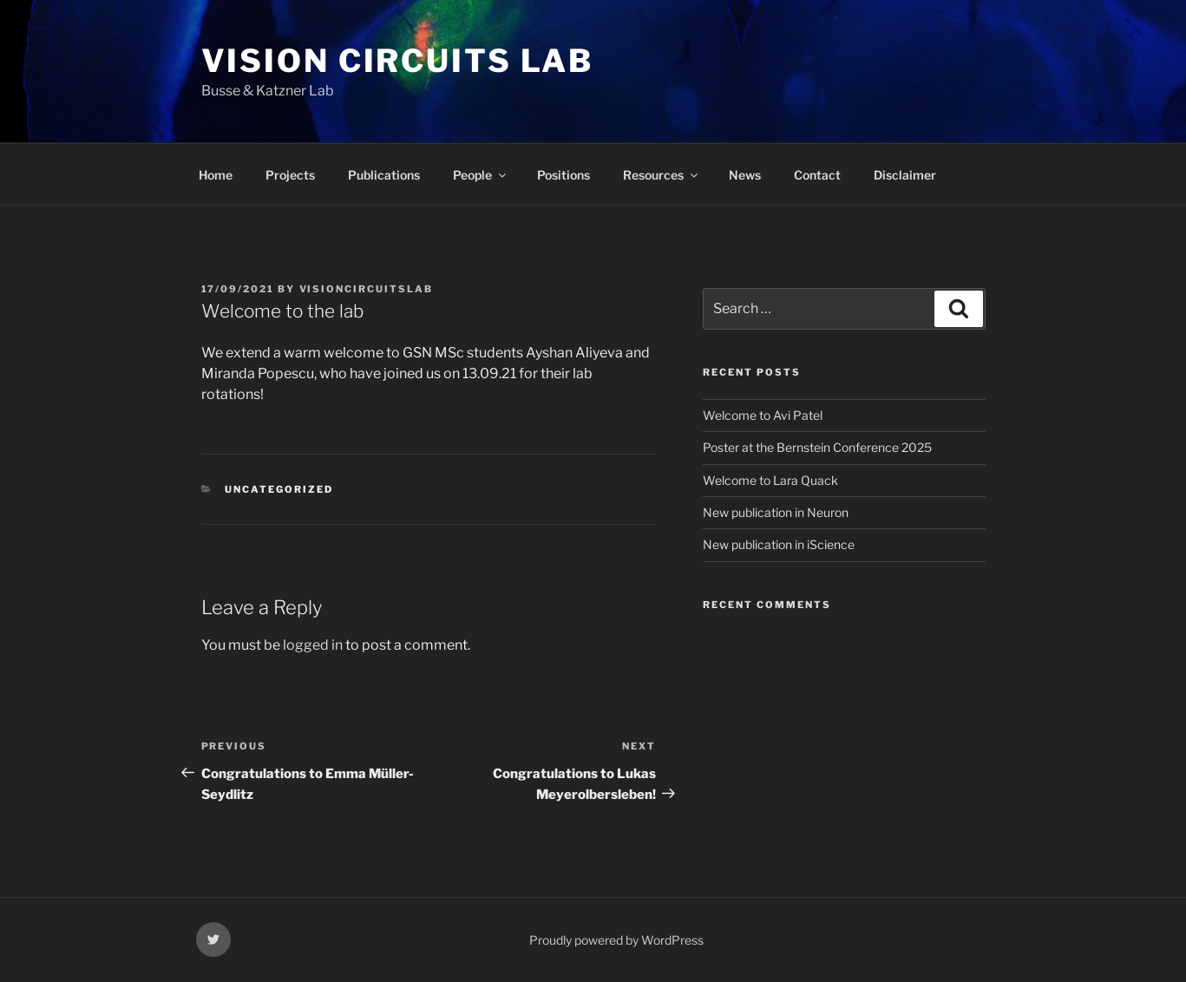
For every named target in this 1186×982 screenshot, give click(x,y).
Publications (384, 174)
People (480, 174)
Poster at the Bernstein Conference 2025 (817, 447)
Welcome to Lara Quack (770, 480)
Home (216, 174)
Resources (661, 174)
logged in (313, 645)
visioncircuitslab (366, 289)
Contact (817, 174)
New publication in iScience (779, 544)
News (745, 174)
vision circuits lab (397, 61)
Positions (563, 174)
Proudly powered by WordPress (616, 940)
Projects (290, 174)
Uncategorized (279, 489)
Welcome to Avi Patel (762, 415)
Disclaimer (905, 174)
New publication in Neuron (776, 512)
